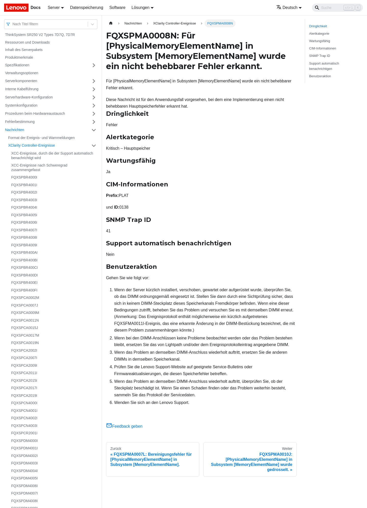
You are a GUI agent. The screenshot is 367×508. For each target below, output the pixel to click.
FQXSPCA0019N (25, 343)
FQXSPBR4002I (24, 192)
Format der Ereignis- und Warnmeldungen (41, 138)
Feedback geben (124, 426)
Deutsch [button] (287, 7)
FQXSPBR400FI (24, 290)
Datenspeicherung (86, 7)
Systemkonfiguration (21, 105)
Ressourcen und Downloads (27, 42)
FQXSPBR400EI (24, 283)
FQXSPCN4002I (24, 418)
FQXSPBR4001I (24, 185)
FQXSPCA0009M (25, 313)
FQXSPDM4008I (24, 501)
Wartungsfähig (319, 41)
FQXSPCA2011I (24, 373)
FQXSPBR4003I (24, 200)
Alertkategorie (319, 33)
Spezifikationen (17, 65)
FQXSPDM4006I (24, 486)
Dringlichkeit (318, 26)
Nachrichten (14, 130)
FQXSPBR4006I (24, 222)
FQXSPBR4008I (24, 237)
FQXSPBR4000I (24, 177)
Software (117, 7)
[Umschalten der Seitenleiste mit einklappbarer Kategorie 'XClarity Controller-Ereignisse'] (93, 146)
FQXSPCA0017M (25, 335)
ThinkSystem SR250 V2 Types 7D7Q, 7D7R (40, 35)
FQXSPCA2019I (24, 395)
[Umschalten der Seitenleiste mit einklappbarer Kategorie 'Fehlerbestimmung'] (93, 122)
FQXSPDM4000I (24, 441)
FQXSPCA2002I (24, 350)
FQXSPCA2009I (24, 365)
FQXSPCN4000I (24, 403)
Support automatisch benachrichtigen (324, 66)
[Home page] (111, 23)
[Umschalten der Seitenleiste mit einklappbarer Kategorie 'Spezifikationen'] (93, 65)
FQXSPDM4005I (24, 478)
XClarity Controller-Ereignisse (31, 145)
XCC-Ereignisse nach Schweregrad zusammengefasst (39, 167)
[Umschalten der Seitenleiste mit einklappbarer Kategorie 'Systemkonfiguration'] (93, 105)
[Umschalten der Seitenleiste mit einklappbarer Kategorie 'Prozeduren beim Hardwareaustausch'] (93, 114)
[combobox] (13, 24)
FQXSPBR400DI (24, 275)
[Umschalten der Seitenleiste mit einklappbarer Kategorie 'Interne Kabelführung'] (93, 89)
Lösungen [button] (140, 7)
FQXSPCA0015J (24, 328)
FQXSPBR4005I (24, 215)
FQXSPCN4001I (24, 411)
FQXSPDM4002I (24, 456)
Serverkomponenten (21, 81)
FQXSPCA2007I (24, 358)
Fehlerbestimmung (20, 122)
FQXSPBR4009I (24, 245)
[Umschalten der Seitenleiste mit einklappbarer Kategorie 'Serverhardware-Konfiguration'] (93, 97)
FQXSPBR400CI (24, 267)
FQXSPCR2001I (24, 433)
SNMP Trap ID (319, 56)
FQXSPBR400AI (24, 252)
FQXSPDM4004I (24, 471)
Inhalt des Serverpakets (24, 50)
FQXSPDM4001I (24, 448)
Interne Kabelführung (21, 89)
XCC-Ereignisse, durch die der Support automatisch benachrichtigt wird (52, 155)
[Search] (337, 8)
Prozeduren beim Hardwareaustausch (35, 113)
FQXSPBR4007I (24, 230)
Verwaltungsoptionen (21, 73)
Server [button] (54, 7)
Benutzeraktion (320, 76)
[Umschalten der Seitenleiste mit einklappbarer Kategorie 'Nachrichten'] (93, 130)
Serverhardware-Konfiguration (29, 97)
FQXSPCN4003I (24, 426)
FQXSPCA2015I (24, 380)
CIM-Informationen (322, 48)
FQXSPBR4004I (24, 207)
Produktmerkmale (19, 57)
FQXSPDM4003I (24, 463)
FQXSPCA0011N (25, 320)
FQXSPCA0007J (24, 305)
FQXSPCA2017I (24, 388)
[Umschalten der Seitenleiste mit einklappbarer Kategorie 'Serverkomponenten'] (93, 81)
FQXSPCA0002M (25, 298)
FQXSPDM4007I (24, 493)
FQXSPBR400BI (24, 260)
